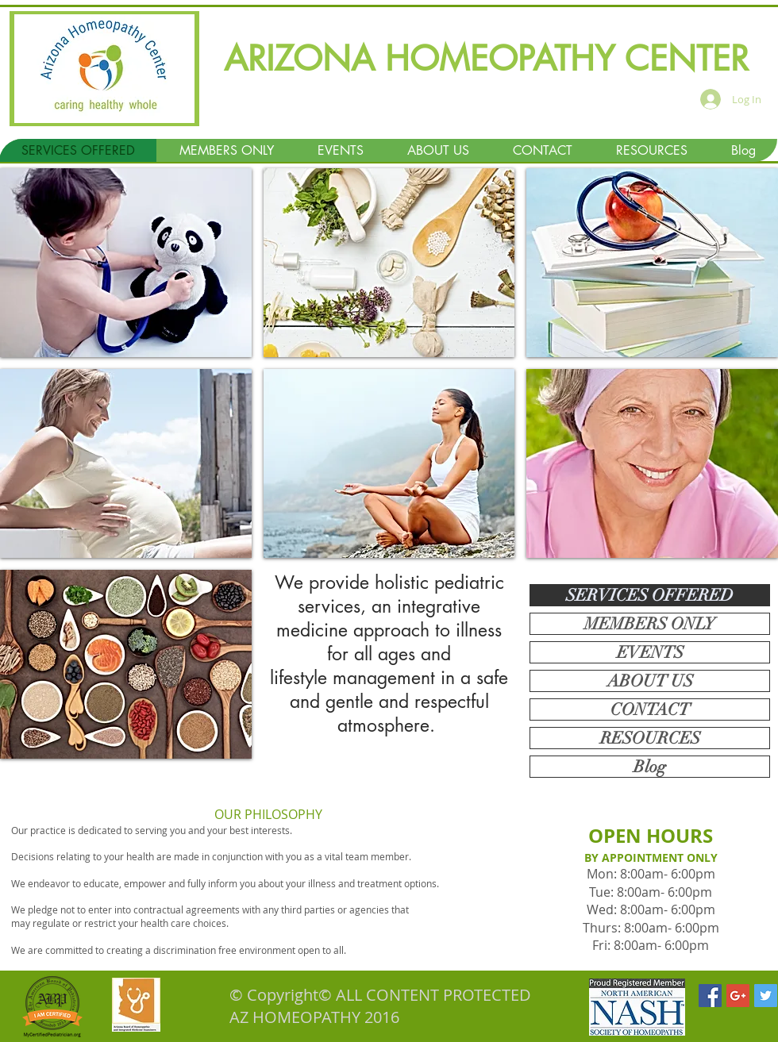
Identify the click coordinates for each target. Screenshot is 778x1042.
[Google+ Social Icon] (737, 995)
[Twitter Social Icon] (765, 995)
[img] (126, 262)
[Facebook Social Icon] (710, 995)
